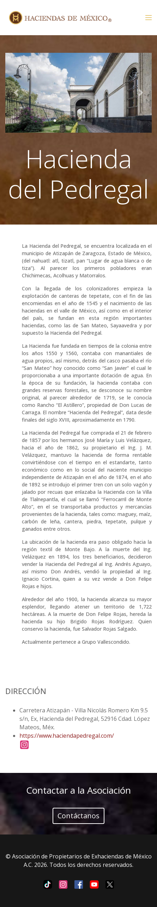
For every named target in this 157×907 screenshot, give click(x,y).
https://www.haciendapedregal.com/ (66, 735)
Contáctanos (78, 815)
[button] (16, 93)
